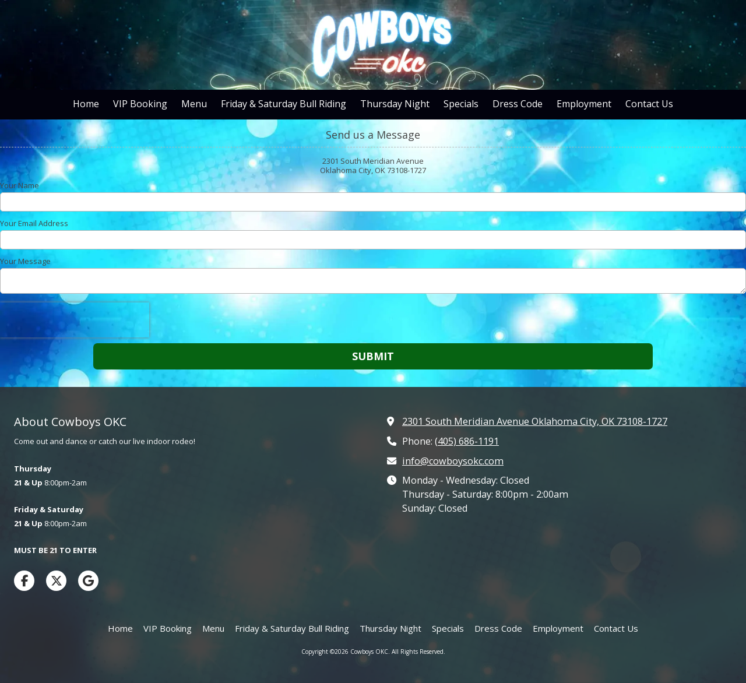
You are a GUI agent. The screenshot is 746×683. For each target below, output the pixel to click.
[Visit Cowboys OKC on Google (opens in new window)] (88, 581)
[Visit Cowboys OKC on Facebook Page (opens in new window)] (24, 581)
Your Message (25, 261)
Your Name (19, 185)
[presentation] (74, 319)
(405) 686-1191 (467, 441)
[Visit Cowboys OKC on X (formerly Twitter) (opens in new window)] (56, 581)
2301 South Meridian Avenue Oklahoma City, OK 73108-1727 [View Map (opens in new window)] (534, 421)
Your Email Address (34, 223)
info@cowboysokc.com (453, 461)
